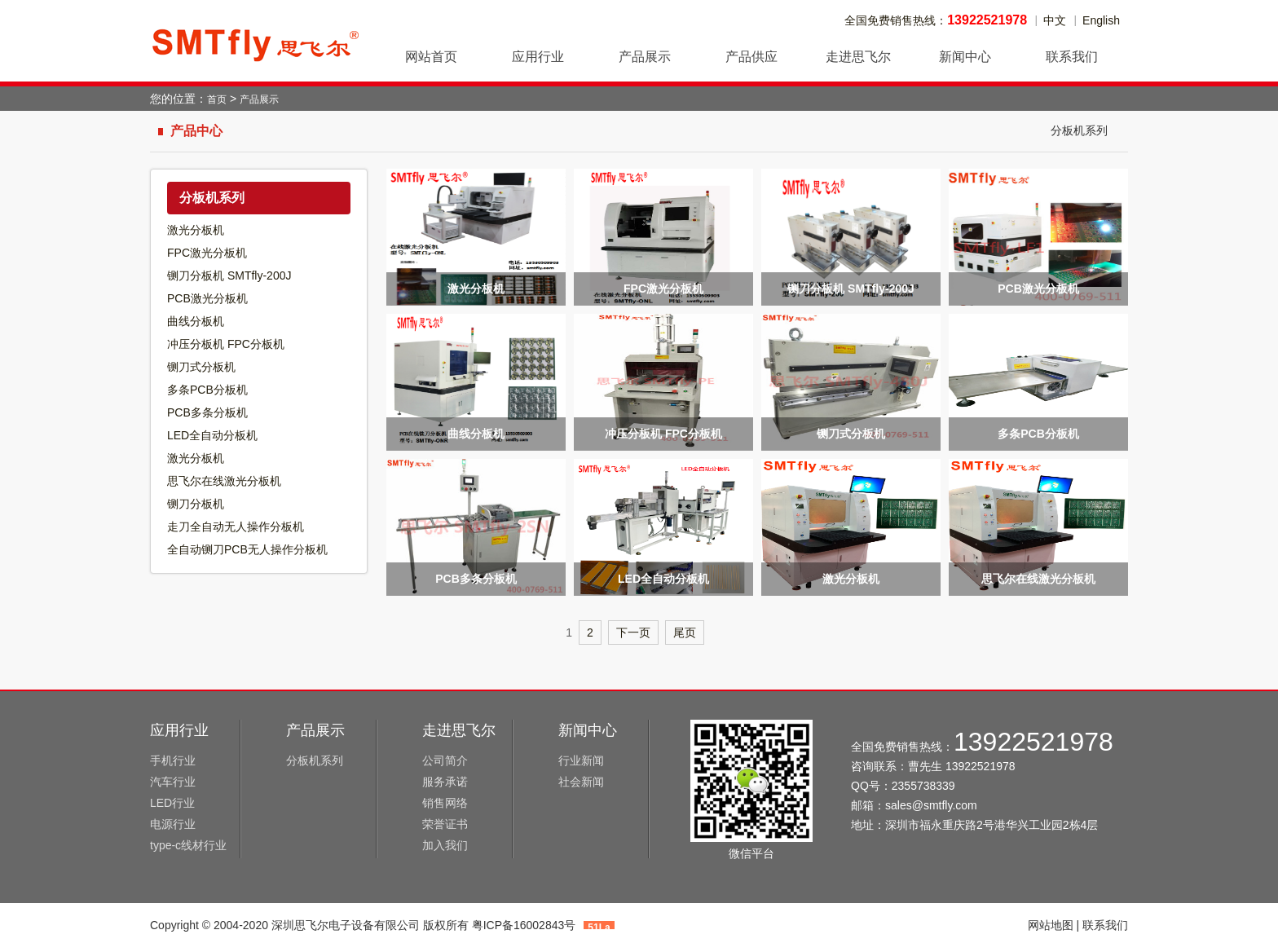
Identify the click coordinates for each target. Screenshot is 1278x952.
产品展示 (259, 99)
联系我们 (1105, 925)
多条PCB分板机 (207, 389)
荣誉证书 (445, 824)
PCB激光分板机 (207, 298)
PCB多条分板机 (207, 412)
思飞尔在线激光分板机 (224, 480)
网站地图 (1050, 925)
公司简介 (445, 760)
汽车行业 (173, 781)
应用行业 (179, 730)
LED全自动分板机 (212, 435)
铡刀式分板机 (201, 366)
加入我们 (445, 845)
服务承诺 (445, 781)
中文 (1054, 20)
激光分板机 (195, 229)
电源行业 (173, 824)
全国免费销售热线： (935, 20)
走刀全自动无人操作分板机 (235, 526)
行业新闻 (581, 760)
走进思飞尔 (459, 730)
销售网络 (445, 802)
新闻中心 (587, 730)
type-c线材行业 (188, 845)
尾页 (684, 632)
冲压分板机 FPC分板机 (225, 343)
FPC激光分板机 (207, 252)
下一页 (633, 632)
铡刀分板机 (195, 503)
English (1101, 20)
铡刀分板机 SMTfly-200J (229, 275)
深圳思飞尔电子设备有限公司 (256, 40)
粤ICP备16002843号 (524, 925)
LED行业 (172, 802)
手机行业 (173, 760)
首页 (217, 99)
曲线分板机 (195, 321)
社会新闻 (581, 781)
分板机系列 (1079, 130)
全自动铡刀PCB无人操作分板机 (247, 549)
